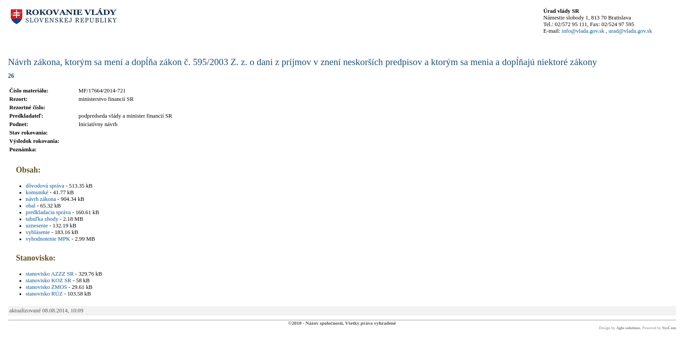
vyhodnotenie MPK (48, 239)
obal (30, 206)
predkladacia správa (48, 212)
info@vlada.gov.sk (583, 31)
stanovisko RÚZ (44, 294)
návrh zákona (41, 199)
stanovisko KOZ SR (48, 280)
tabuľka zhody (42, 219)
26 (11, 75)
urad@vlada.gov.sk (630, 31)
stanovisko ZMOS (46, 287)
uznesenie (37, 226)
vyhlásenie (38, 232)
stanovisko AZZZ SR (50, 274)
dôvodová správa (45, 186)
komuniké (37, 192)
